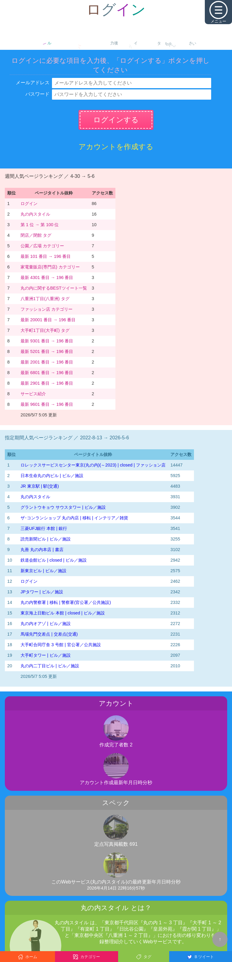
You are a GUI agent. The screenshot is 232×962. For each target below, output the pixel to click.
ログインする (116, 120)
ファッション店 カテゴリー (46, 309)
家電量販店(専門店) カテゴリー (50, 267)
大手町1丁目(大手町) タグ (45, 330)
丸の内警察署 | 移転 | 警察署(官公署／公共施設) (66, 602)
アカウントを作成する (116, 147)
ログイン (29, 203)
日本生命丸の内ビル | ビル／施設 (52, 475)
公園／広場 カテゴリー (42, 245)
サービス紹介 (33, 393)
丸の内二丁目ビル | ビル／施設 (50, 665)
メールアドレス (33, 82)
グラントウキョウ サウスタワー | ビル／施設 (63, 507)
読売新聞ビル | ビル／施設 (46, 539)
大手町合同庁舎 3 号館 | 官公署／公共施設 (61, 644)
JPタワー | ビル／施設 (42, 591)
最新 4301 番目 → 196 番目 (47, 277)
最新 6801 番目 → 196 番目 (47, 372)
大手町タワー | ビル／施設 (46, 655)
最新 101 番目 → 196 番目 (46, 256)
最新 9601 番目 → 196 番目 (47, 404)
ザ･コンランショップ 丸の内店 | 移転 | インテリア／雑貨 (74, 517)
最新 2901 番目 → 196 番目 (47, 383)
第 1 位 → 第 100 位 (40, 224)
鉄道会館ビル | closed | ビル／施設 (54, 560)
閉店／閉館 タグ (36, 235)
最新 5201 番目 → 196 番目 (47, 351)
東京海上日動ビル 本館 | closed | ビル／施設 (63, 613)
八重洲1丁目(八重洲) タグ (45, 298)
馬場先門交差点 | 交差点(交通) (49, 634)
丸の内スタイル (35, 214)
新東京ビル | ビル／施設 (43, 570)
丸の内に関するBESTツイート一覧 (54, 288)
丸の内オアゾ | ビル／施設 (46, 623)
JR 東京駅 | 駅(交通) (40, 486)
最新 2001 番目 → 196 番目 (47, 362)
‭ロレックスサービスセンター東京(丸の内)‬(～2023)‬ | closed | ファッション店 (93, 465)
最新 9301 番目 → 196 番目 (47, 340)
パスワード (37, 94)
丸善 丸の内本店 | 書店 (42, 549)
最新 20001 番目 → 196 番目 (48, 319)
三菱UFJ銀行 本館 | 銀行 (44, 528)
